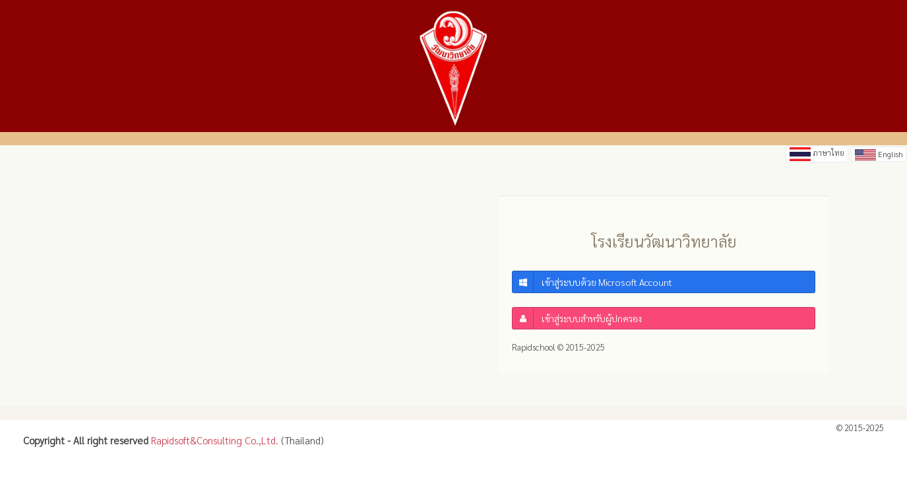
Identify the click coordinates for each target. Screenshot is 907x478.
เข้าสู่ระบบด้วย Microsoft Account (592, 281)
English (879, 154)
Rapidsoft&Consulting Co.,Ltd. (214, 440)
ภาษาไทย (817, 154)
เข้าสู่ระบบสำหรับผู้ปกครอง (577, 318)
